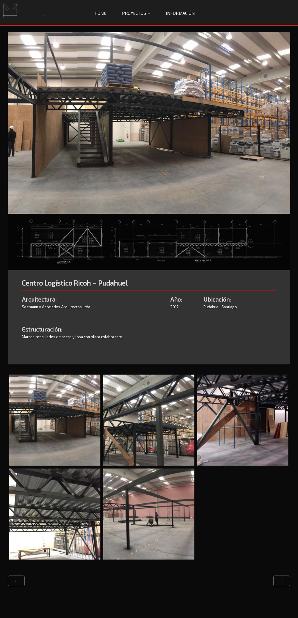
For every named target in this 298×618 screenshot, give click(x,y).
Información (180, 13)
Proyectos (134, 13)
